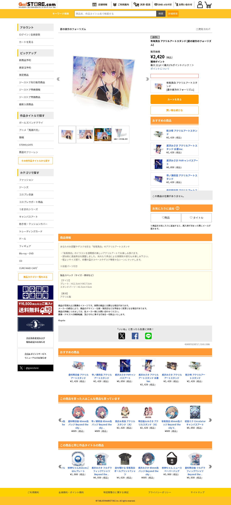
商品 (166, 217)
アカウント (27, 27)
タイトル (196, 217)
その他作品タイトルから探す (35, 160)
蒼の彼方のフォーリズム (73, 29)
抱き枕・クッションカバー (33, 224)
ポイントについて (160, 68)
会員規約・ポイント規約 (71, 492)
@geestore (29, 368)
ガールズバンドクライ (31, 122)
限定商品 (24, 75)
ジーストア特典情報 (29, 89)
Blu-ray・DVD (26, 253)
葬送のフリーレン (28, 152)
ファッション (26, 179)
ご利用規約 (33, 492)
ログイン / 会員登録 (29, 34)
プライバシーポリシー (159, 492)
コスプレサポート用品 (31, 202)
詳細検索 (173, 13)
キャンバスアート (28, 216)
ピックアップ (28, 53)
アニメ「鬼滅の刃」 (29, 130)
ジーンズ (23, 187)
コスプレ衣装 (26, 194)
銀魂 (21, 137)
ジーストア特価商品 (29, 97)
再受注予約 (25, 67)
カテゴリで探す (29, 173)
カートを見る (26, 42)
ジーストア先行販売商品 (32, 82)
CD (20, 260)
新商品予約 (25, 60)
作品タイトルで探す (32, 115)
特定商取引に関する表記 (116, 492)
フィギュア (25, 246)
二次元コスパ (203, 29)
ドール (22, 238)
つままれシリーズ (28, 209)
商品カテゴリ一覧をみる (35, 276)
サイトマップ (198, 492)
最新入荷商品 (26, 104)
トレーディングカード (31, 231)
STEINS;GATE (26, 144)
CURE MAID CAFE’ (28, 268)
